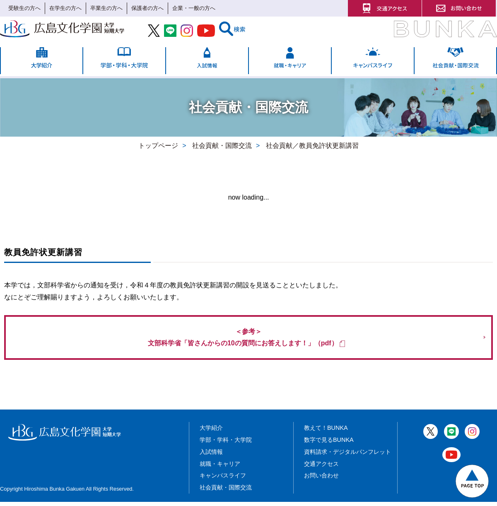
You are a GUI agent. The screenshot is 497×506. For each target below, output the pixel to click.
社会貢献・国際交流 (226, 491)
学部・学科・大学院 (226, 444)
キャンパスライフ (223, 479)
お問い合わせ (321, 479)
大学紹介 (211, 432)
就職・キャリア (220, 467)
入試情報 (211, 455)
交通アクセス (321, 467)
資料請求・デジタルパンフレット (347, 455)
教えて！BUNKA (326, 432)
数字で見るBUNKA (329, 444)
